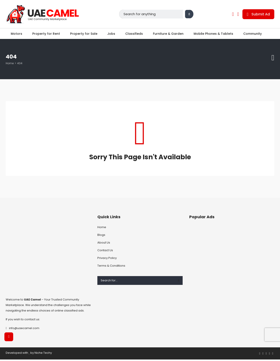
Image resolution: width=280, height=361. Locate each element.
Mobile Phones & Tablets (214, 34)
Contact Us (105, 252)
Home (10, 65)
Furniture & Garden (169, 34)
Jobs (111, 34)
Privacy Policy (107, 259)
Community (254, 34)
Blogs (101, 236)
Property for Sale (83, 34)
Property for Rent (45, 34)
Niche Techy (43, 354)
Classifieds (134, 34)
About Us (103, 244)
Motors (15, 34)
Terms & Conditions (111, 267)
